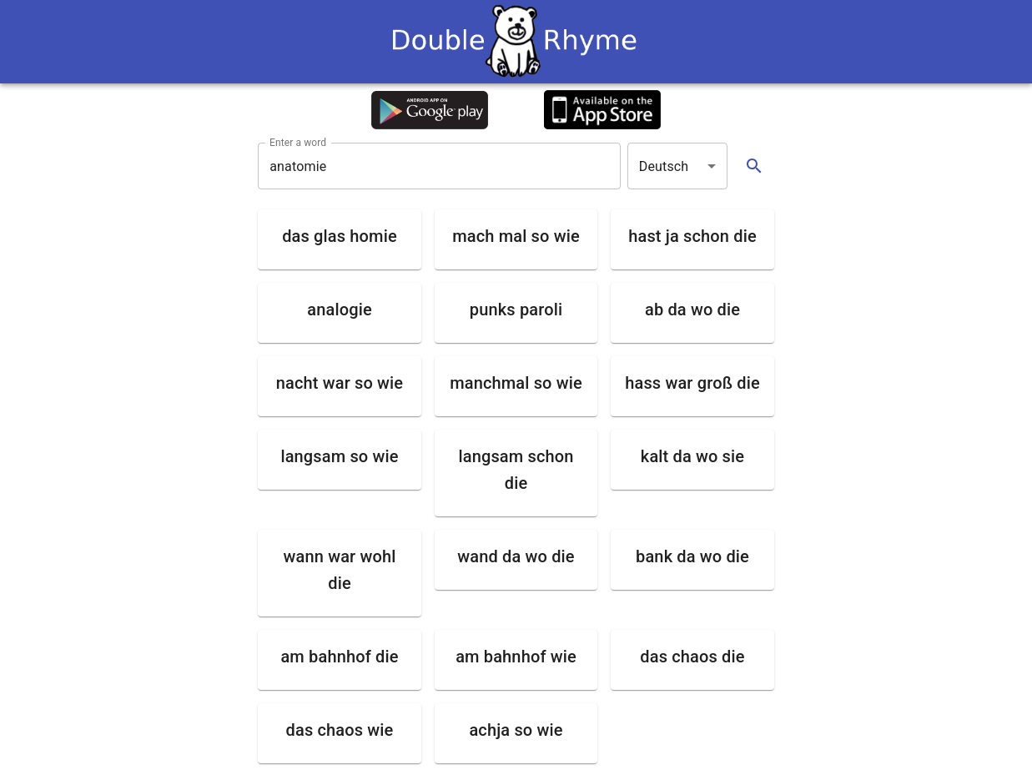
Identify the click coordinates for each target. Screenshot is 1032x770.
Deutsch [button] (664, 166)
